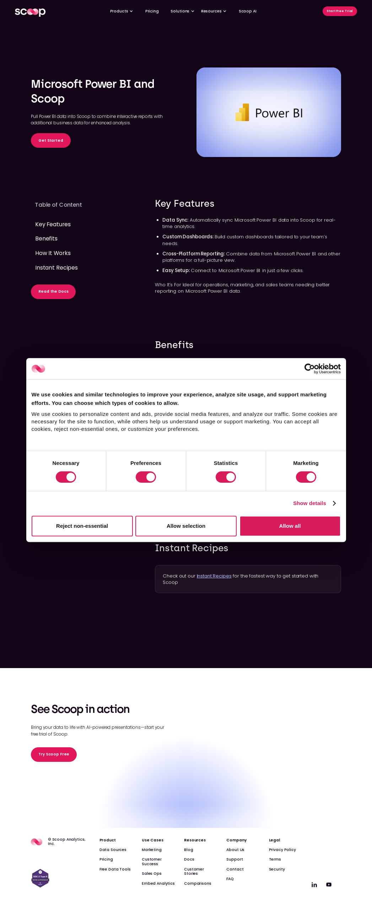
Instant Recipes (214, 576)
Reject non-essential (82, 526)
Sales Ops (152, 873)
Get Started (50, 140)
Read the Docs (53, 291)
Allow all (290, 526)
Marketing (152, 849)
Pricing (152, 11)
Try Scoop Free (53, 754)
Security (277, 869)
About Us (235, 849)
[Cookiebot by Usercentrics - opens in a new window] (310, 368)
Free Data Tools (115, 869)
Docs (189, 859)
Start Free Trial (340, 11)
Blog (188, 849)
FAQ (230, 879)
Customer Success (152, 862)
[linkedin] (314, 885)
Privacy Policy (282, 849)
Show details (309, 503)
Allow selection (186, 526)
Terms (275, 859)
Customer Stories (194, 872)
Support (234, 859)
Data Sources (112, 849)
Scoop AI (248, 11)
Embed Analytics (158, 883)
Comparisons (197, 883)
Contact (234, 869)
